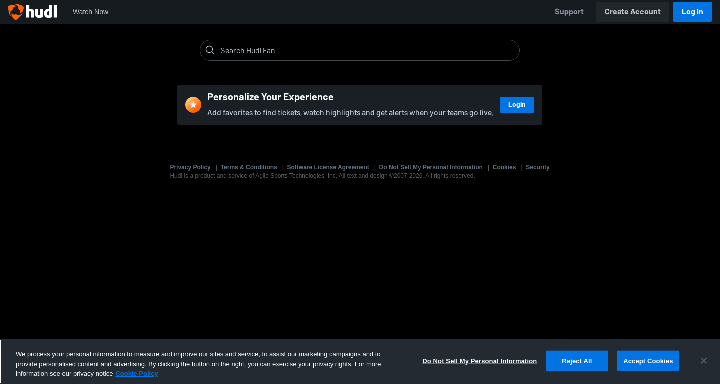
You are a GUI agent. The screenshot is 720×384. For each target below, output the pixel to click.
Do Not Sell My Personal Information (431, 167)
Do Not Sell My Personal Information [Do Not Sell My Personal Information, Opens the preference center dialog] (479, 360)
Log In (693, 11)
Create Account (633, 11)
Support (569, 11)
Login (517, 104)
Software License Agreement (329, 167)
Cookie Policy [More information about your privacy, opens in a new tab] (137, 374)
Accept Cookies (648, 360)
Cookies (504, 167)
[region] (360, 362)
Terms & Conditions (249, 167)
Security (538, 167)
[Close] (704, 361)
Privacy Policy (190, 167)
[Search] (368, 50)
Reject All (577, 360)
